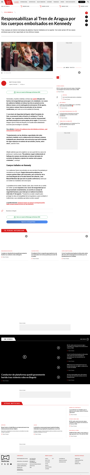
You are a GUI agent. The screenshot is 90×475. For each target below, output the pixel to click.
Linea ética (32, 414)
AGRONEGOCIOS (62, 410)
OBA (31, 415)
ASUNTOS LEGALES (63, 408)
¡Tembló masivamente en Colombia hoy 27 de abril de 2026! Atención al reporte (70, 124)
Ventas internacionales (35, 412)
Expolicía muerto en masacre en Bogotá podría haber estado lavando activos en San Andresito (25, 202)
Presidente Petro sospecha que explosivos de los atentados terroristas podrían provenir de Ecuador (44, 254)
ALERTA (46, 413)
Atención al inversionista (20, 418)
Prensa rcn (19, 415)
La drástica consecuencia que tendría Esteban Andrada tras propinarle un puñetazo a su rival (47, 376)
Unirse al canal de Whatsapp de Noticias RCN (27, 92)
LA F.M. (46, 412)
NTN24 (46, 406)
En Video (8, 287)
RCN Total (47, 408)
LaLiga (35, 373)
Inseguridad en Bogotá (6, 250)
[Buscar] (88, 2)
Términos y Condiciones (65, 424)
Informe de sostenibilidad (33, 410)
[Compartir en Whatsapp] (86, 24)
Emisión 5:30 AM (25, 6)
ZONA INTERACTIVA (79, 408)
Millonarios (63, 102)
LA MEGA (47, 417)
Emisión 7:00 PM (63, 6)
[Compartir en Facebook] (86, 17)
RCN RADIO (47, 410)
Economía (49, 1)
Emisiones (5, 6)
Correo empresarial (21, 414)
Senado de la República (75, 355)
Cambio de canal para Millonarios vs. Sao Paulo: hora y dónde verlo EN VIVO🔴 (70, 105)
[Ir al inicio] (8, 2)
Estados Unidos (60, 85)
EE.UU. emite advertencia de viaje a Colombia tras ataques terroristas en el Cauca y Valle (68, 88)
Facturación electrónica (33, 407)
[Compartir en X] (86, 21)
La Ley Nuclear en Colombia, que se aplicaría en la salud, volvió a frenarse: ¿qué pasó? (78, 359)
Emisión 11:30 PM (83, 6)
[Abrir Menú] (2, 2)
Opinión (62, 1)
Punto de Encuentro (70, 1)
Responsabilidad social (22, 406)
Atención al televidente (22, 409)
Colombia (16, 1)
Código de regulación (22, 412)
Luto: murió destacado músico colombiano (72, 97)
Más (84, 287)
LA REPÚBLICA (62, 406)
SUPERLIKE (77, 410)
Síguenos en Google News (27, 221)
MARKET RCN (77, 412)
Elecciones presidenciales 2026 (67, 111)
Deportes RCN (32, 1)
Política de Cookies (54, 424)
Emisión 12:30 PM (44, 6)
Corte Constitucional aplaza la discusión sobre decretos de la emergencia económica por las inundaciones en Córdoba (75, 254)
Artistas (65, 95)
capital (34, 99)
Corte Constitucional (67, 250)
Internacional (23, 1)
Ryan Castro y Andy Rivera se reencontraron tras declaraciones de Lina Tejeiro (15, 376)
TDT (53, 406)
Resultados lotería (74, 378)
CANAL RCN (82, 1)
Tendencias (56, 1)
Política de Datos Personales (42, 424)
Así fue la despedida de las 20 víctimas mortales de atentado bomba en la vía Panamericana (77, 324)
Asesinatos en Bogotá (11, 210)
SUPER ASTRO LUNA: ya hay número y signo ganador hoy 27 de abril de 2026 (78, 381)
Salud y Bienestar (41, 1)
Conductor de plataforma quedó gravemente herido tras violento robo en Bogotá (14, 253)
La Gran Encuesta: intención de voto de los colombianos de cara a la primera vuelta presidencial (69, 114)
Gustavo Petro (35, 250)
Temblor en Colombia (65, 121)
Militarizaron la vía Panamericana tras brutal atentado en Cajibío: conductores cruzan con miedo (77, 314)
